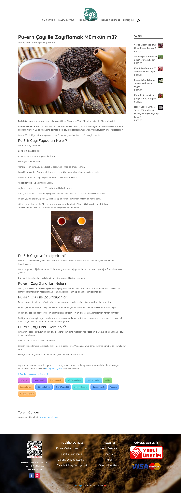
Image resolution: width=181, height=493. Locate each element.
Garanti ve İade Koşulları (71, 459)
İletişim (128, 20)
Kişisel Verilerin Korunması (72, 448)
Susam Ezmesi (26, 387)
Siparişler (109, 454)
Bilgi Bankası (110, 20)
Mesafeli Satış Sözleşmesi (72, 465)
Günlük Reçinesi (74, 380)
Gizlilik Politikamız (71, 454)
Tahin (107, 380)
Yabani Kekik (39, 380)
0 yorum (51, 42)
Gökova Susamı (80, 387)
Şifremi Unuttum (109, 465)
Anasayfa (48, 20)
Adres (109, 459)
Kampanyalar (143, 3)
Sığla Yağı (24, 380)
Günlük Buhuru (43, 387)
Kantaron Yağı (99, 387)
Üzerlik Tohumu (27, 394)
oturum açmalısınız (48, 417)
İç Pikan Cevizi (56, 380)
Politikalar (110, 3)
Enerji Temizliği (62, 387)
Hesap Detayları (109, 448)
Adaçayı (113, 387)
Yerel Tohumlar (93, 380)
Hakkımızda (66, 20)
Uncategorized (38, 42)
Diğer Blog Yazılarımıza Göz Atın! (33, 374)
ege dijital (79, 485)
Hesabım (126, 3)
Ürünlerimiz (86, 20)
